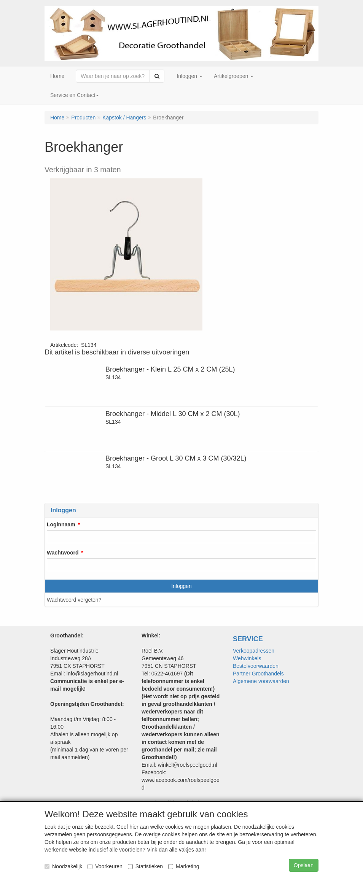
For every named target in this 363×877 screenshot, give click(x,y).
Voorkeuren (105, 866)
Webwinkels (247, 658)
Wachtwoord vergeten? (74, 600)
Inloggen (181, 586)
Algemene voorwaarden (261, 681)
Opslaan (304, 865)
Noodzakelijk (63, 866)
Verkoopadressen (253, 651)
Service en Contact (74, 95)
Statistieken (145, 866)
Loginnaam (61, 524)
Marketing (183, 866)
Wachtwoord (62, 553)
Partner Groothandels (258, 673)
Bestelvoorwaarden (256, 666)
